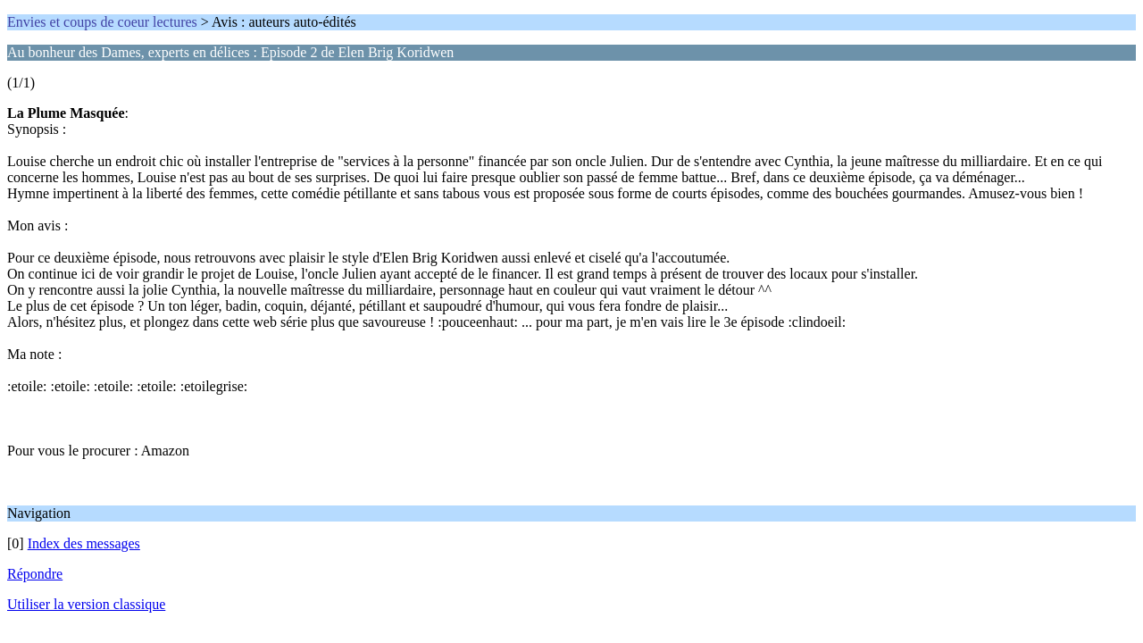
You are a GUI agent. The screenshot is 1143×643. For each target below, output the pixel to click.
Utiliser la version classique (86, 604)
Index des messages (84, 543)
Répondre (35, 573)
